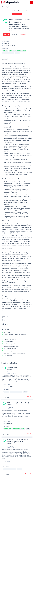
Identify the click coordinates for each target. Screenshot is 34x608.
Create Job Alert (17, 14)
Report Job (23, 34)
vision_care (7, 332)
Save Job (14, 34)
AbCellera (13, 28)
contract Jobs (8, 423)
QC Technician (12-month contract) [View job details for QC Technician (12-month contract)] (18, 403)
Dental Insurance (8, 341)
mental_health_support (10, 348)
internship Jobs (9, 464)
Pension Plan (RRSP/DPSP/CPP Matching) (15, 335)
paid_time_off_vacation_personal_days (14, 353)
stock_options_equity (9, 344)
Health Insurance (8, 355)
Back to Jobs (6, 7)
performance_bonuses (10, 339)
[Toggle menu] (31, 2)
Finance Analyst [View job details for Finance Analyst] (12, 367)
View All (31, 363)
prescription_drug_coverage (11, 346)
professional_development (11, 337)
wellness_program (9, 351)
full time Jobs (7, 43)
